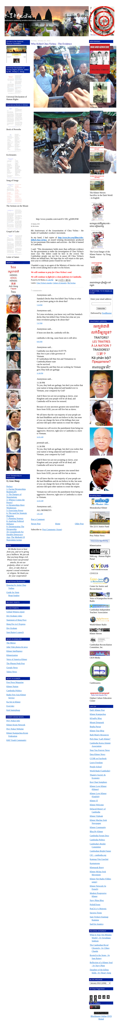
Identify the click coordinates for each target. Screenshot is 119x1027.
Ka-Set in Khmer (13, 702)
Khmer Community (98, 827)
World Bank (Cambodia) (100, 771)
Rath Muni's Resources (99, 735)
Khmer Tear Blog (97, 731)
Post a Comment (38, 519)
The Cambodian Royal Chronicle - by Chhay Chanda (99, 948)
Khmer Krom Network (15, 725)
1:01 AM (40, 514)
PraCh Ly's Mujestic (98, 909)
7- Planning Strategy (14, 518)
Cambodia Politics (14, 691)
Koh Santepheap (13, 710)
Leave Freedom (96, 763)
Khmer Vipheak (96, 816)
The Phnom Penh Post (15, 663)
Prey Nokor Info (13, 721)
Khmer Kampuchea (98, 714)
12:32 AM (40, 501)
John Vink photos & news (17, 647)
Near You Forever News (100, 750)
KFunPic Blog (96, 718)
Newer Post (36, 524)
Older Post (79, 524)
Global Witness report (15, 612)
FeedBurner (107, 313)
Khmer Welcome (97, 805)
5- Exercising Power (14, 510)
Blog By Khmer (96, 831)
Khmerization (12, 655)
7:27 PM (39, 323)
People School (96, 767)
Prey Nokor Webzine (15, 729)
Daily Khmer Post (97, 710)
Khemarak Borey (97, 867)
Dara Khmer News (97, 754)
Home (57, 524)
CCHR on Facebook (98, 758)
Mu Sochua (72, 283)
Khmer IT (94, 801)
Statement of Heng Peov (16, 620)
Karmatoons (95, 863)
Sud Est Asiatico (96, 924)
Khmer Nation (12, 686)
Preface (9, 486)
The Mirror (11, 643)
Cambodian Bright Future (100, 851)
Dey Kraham (11, 628)
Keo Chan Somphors (98, 782)
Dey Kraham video (14, 616)
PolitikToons (95, 904)
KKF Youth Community (16, 740)
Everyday (10, 706)
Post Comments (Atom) (52, 529)
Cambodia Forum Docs (99, 836)
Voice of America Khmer (16, 659)
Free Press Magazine (15, 682)
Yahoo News (11, 672)
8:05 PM (39, 342)
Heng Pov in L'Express (15, 624)
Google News (12, 667)
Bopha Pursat (95, 727)
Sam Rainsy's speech (15, 632)
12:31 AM (40, 437)
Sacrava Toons (96, 913)
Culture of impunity (60, 283)
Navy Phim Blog (97, 900)
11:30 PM (40, 373)
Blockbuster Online (99, 1016)
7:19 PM (39, 305)
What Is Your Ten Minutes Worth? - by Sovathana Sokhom (101, 938)
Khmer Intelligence (14, 651)
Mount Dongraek (97, 722)
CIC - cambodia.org (98, 855)
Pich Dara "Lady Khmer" (100, 739)
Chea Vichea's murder (44, 283)
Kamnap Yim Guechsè (99, 859)
